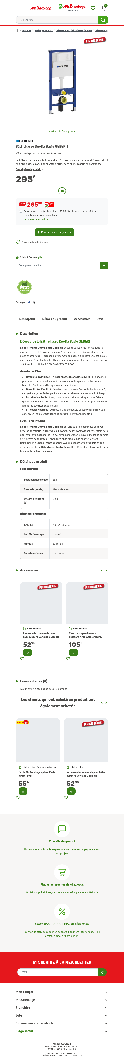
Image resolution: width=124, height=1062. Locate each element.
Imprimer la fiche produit (62, 131)
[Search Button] (103, 20)
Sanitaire (26, 30)
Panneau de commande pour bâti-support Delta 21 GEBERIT (41, 635)
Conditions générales (62, 1049)
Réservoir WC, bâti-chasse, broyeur (74, 30)
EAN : (43, 153)
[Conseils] (62, 828)
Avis (100, 319)
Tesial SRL (76, 1055)
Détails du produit (54, 319)
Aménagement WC (44, 30)
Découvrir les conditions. (38, 219)
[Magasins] (62, 871)
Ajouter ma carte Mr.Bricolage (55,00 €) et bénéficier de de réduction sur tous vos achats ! (60, 213)
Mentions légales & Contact (62, 1046)
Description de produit (29, 169)
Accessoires (82, 319)
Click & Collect (28, 257)
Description (27, 319)
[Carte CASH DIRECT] (62, 911)
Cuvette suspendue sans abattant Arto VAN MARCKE (85, 635)
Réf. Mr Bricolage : (24, 153)
